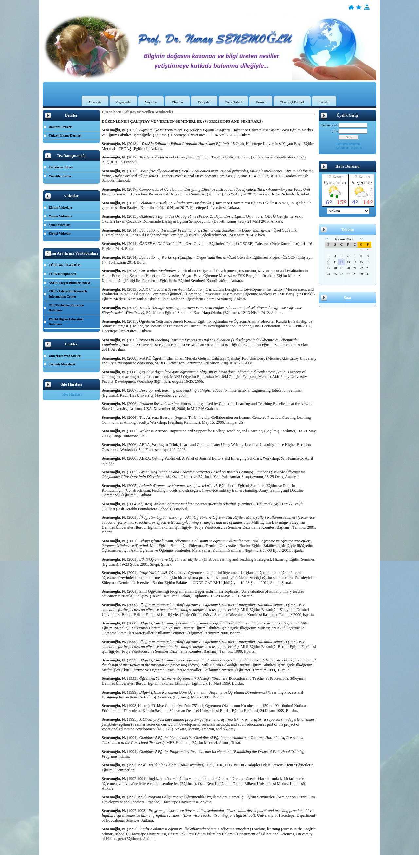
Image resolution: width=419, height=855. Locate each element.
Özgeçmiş (123, 102)
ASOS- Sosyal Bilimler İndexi (69, 283)
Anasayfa (95, 102)
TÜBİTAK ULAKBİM (65, 265)
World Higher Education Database (66, 321)
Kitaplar (177, 102)
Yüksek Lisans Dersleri (65, 135)
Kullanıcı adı (329, 125)
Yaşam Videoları (60, 216)
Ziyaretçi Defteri (292, 102)
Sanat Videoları (59, 225)
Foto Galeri (233, 102)
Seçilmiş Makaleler (62, 364)
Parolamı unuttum (348, 144)
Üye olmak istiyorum (348, 148)
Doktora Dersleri (60, 127)
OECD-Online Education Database (66, 307)
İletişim (324, 102)
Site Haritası (72, 394)
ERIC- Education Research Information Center (68, 293)
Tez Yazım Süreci (61, 167)
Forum (260, 102)
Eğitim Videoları (60, 207)
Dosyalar (204, 102)
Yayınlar (151, 102)
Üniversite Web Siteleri (65, 356)
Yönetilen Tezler (60, 176)
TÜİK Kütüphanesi (62, 274)
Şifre (335, 131)
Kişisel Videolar (60, 233)
